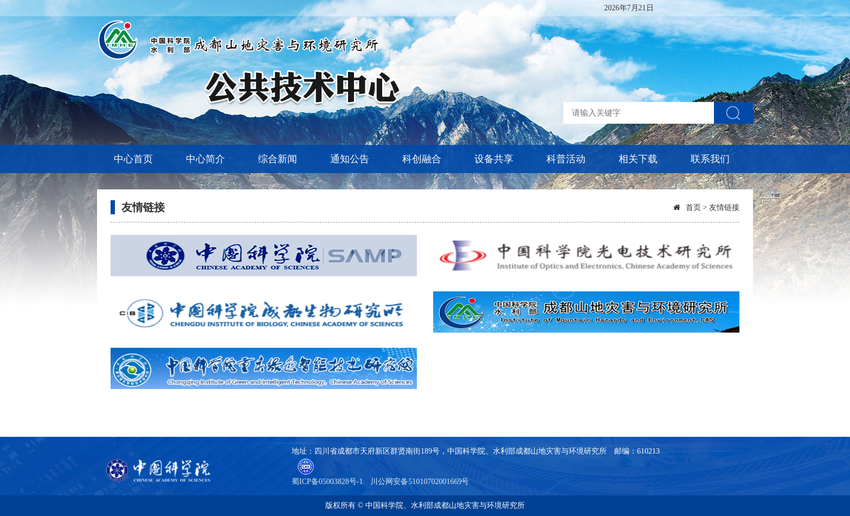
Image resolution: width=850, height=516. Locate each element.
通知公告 (349, 159)
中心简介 (205, 159)
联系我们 (710, 159)
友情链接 (143, 207)
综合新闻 (277, 159)
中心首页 (133, 159)
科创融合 (421, 159)
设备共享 (493, 159)
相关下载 (638, 159)
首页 (693, 207)
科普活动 (565, 159)
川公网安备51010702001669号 (419, 481)
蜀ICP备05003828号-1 (327, 481)
